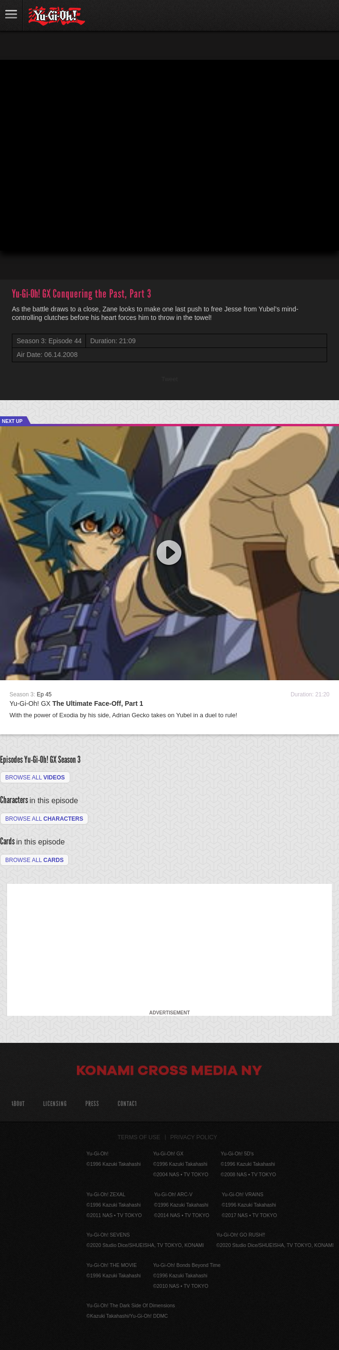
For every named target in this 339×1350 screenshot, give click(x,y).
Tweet (169, 379)
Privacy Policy (193, 1137)
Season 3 (69, 759)
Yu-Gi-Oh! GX (76, 703)
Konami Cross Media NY (169, 1071)
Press (92, 1104)
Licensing (55, 1104)
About (18, 1104)
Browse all (35, 777)
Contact (127, 1104)
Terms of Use (139, 1137)
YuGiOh (56, 16)
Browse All (34, 860)
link (11, 15)
